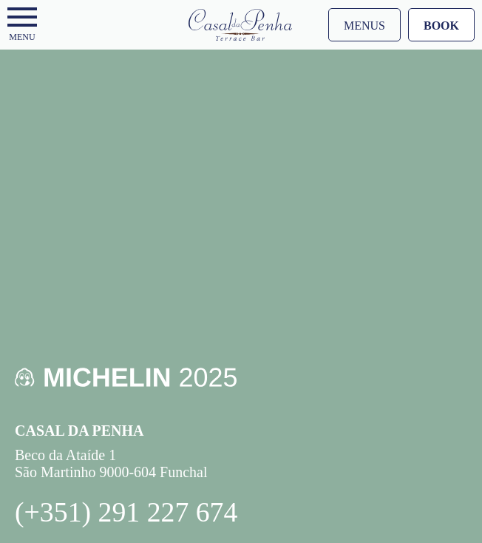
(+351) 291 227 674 (126, 511)
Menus (364, 25)
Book (441, 25)
